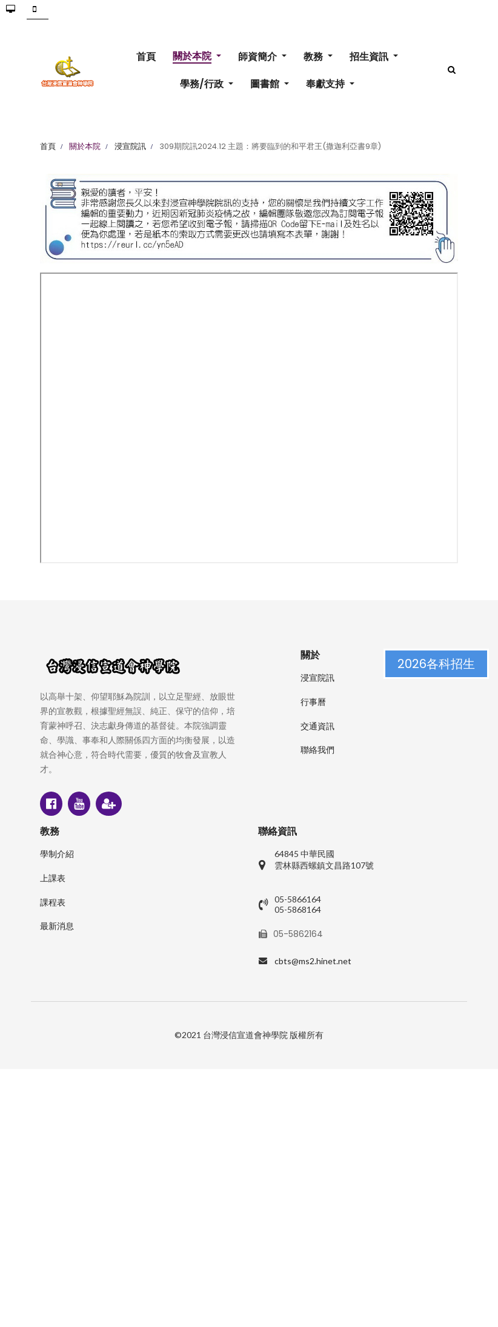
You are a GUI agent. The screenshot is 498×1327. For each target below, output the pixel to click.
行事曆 (313, 702)
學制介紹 (57, 854)
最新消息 (57, 926)
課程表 (52, 902)
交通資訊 (317, 726)
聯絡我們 (317, 750)
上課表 (52, 878)
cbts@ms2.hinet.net (312, 961)
